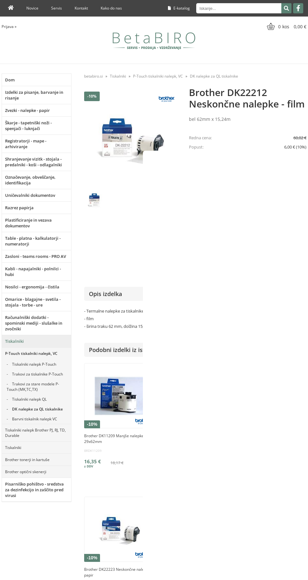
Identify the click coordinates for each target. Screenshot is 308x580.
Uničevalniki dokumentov (30, 195)
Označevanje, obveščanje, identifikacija (30, 180)
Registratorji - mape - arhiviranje (25, 143)
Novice (32, 8)
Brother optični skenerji (25, 471)
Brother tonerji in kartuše (27, 459)
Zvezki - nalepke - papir (27, 110)
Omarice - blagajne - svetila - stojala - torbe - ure (33, 302)
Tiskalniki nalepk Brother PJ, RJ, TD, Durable (35, 432)
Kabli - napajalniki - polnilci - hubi (33, 271)
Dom (10, 80)
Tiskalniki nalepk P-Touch (34, 364)
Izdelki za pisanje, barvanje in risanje (34, 95)
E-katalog (179, 8)
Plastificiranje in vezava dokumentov (28, 223)
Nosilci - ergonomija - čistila (32, 287)
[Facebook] (298, 8)
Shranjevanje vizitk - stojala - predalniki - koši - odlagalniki (33, 162)
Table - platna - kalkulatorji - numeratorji (33, 241)
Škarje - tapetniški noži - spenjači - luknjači (28, 125)
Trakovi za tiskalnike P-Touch (37, 374)
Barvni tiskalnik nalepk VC (34, 419)
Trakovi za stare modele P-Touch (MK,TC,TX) (33, 386)
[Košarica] (285, 26)
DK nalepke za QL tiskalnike (37, 409)
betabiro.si (93, 76)
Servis (56, 8)
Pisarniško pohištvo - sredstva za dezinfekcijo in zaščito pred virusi (34, 489)
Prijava (9, 26)
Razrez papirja (19, 208)
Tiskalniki (14, 341)
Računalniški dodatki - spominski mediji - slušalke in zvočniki (33, 323)
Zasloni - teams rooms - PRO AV (35, 256)
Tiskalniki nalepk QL (29, 399)
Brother (299, 213)
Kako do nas (111, 8)
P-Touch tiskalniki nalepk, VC (31, 353)
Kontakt (81, 8)
